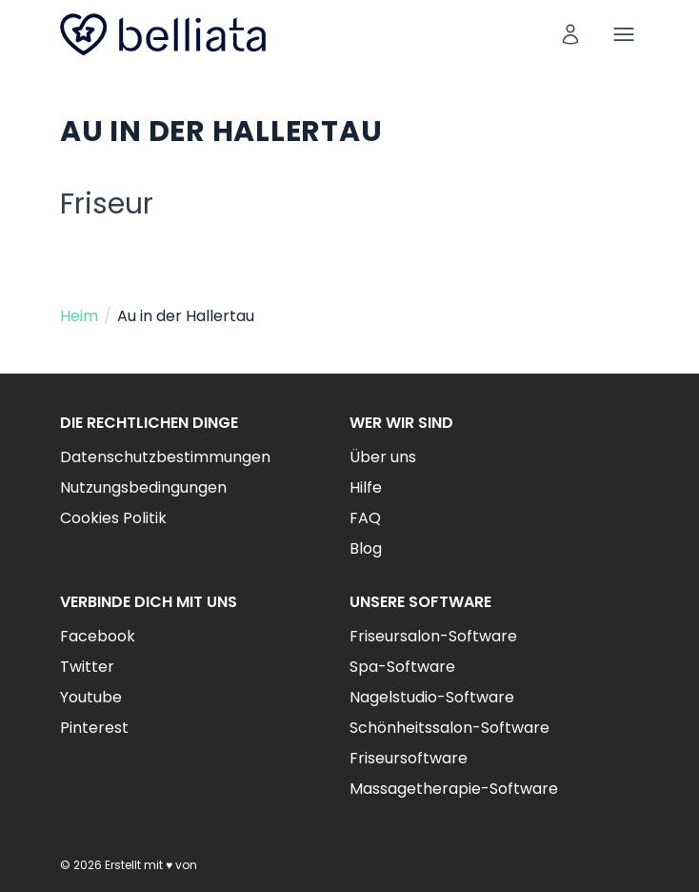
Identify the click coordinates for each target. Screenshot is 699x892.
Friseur (106, 204)
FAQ (365, 518)
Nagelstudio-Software (432, 697)
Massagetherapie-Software (454, 789)
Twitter (87, 667)
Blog (366, 548)
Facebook (97, 636)
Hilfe (366, 487)
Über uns (383, 457)
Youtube (91, 697)
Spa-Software (402, 667)
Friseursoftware (409, 758)
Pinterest (94, 728)
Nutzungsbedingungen (143, 487)
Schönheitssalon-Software (449, 728)
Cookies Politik (113, 518)
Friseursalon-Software (433, 636)
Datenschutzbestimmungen (165, 457)
